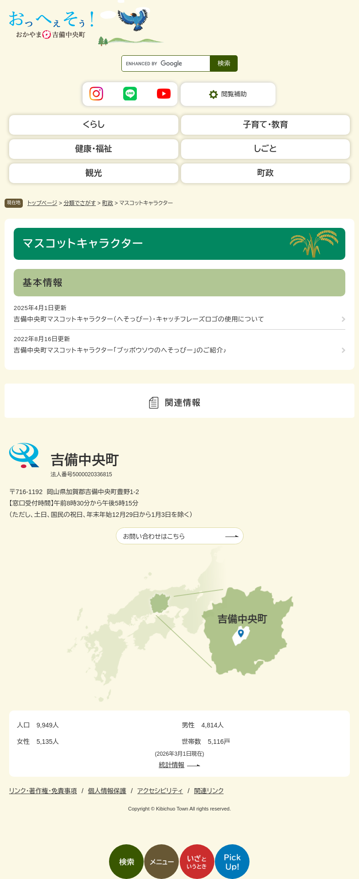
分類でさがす (79, 203)
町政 (107, 203)
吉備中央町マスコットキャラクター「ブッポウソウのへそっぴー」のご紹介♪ (120, 350)
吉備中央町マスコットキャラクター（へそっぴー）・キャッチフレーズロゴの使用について (139, 319)
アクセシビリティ (160, 791)
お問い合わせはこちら (154, 536)
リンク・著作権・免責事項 (43, 791)
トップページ (42, 203)
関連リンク (209, 791)
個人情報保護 (107, 791)
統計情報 (171, 764)
